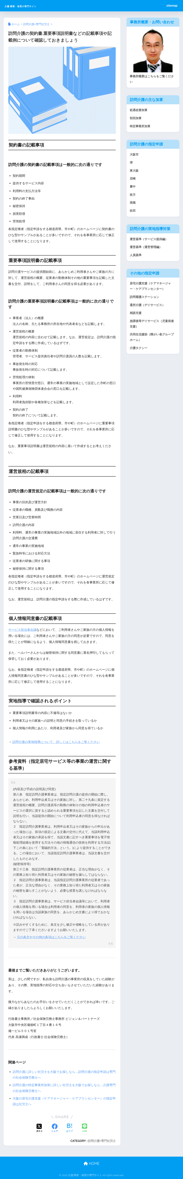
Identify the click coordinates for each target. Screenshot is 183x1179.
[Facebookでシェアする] (54, 1128)
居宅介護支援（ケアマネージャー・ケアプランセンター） (151, 289)
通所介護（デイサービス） (148, 308)
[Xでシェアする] (39, 1128)
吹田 (133, 213)
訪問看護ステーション (145, 300)
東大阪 (134, 172)
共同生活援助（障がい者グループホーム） (151, 341)
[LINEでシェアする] (84, 1128)
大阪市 (134, 155)
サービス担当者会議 (22, 630)
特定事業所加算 (141, 127)
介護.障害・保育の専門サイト (34, 5)
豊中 (133, 188)
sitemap (171, 5)
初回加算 (136, 118)
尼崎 (133, 180)
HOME (91, 1163)
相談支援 (136, 316)
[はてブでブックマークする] (69, 1128)
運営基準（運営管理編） (147, 249)
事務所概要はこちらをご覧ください (151, 79)
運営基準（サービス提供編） (150, 241)
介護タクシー (139, 352)
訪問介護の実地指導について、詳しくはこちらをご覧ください (56, 742)
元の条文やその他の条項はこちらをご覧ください (51, 937)
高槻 (133, 204)
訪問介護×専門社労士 (102, 1141)
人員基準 (136, 258)
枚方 (133, 196)
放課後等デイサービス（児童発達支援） (151, 327)
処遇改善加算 (139, 110)
